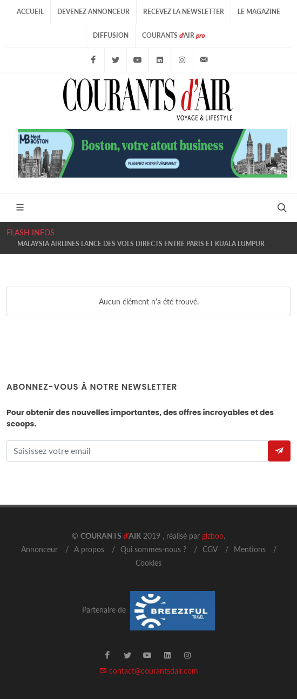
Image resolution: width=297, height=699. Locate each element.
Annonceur (39, 549)
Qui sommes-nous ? (153, 549)
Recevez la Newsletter (183, 12)
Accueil (30, 12)
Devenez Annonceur (93, 12)
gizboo (213, 535)
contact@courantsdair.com (148, 670)
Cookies (148, 562)
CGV (210, 549)
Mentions (250, 549)
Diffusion (111, 35)
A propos (89, 549)
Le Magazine (259, 12)
